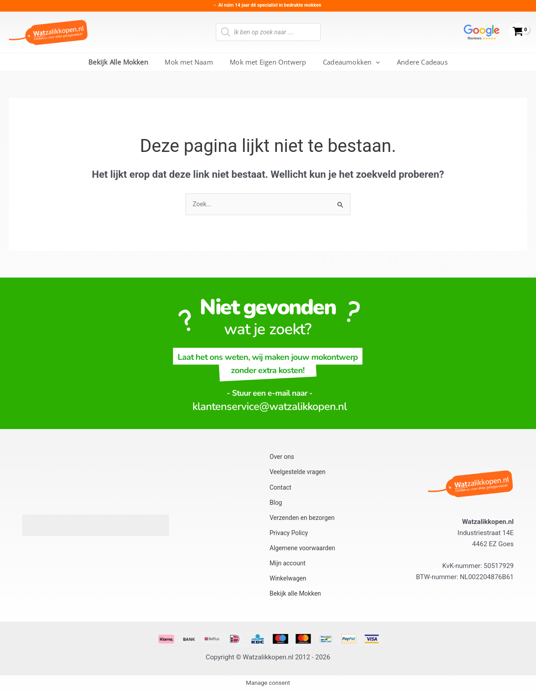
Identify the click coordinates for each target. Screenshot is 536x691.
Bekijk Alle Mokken (125, 61)
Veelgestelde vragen (299, 474)
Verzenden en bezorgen (303, 519)
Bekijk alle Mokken (296, 591)
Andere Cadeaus (415, 61)
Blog (275, 504)
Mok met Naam (192, 61)
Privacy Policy (289, 533)
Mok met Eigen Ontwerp (268, 61)
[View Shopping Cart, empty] (518, 32)
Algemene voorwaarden (304, 548)
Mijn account (288, 562)
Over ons (282, 460)
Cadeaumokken (348, 62)
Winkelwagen (288, 577)
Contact (280, 489)
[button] (372, 62)
